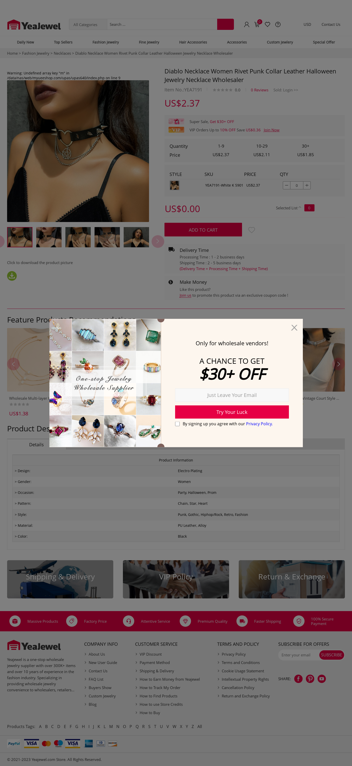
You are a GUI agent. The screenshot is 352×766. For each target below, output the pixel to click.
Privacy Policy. (259, 423)
